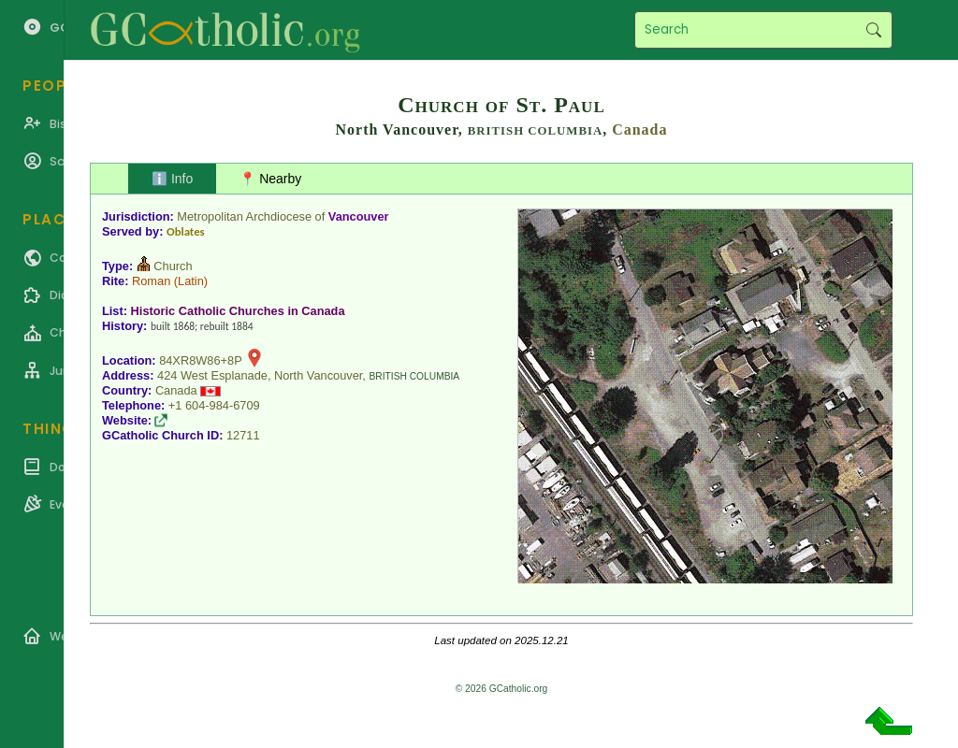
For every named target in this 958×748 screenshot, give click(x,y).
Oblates (186, 231)
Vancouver (358, 216)
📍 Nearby (270, 178)
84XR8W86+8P (200, 360)
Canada (639, 129)
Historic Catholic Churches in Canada (238, 311)
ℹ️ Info (172, 178)
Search (873, 30)
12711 (243, 435)
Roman (151, 281)
